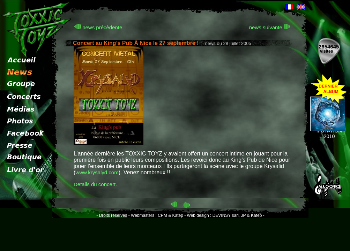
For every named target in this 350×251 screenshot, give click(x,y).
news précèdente (98, 27)
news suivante (269, 27)
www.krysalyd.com (96, 172)
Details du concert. (95, 184)
